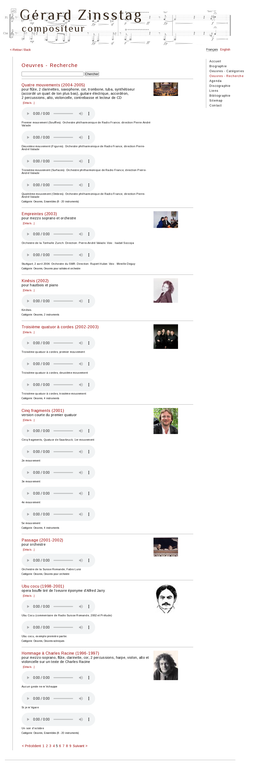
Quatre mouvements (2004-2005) (53, 85)
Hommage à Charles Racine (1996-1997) (60, 653)
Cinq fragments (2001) (43, 411)
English (225, 49)
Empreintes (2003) (39, 214)
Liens (213, 90)
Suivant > (80, 746)
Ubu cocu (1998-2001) (43, 586)
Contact (215, 105)
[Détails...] (29, 103)
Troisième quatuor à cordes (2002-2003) (60, 327)
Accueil (215, 61)
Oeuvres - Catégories (226, 71)
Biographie (218, 66)
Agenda (215, 81)
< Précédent (31, 746)
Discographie (219, 86)
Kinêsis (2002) (35, 281)
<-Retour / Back (20, 50)
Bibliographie (220, 95)
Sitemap (215, 100)
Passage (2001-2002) (42, 540)
